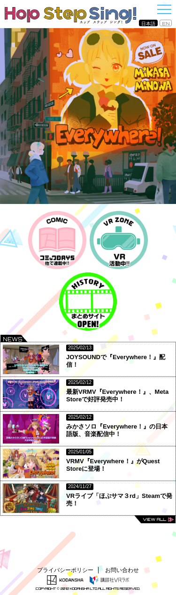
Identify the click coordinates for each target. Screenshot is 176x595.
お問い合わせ (122, 570)
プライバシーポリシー (65, 570)
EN (165, 23)
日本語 (148, 23)
